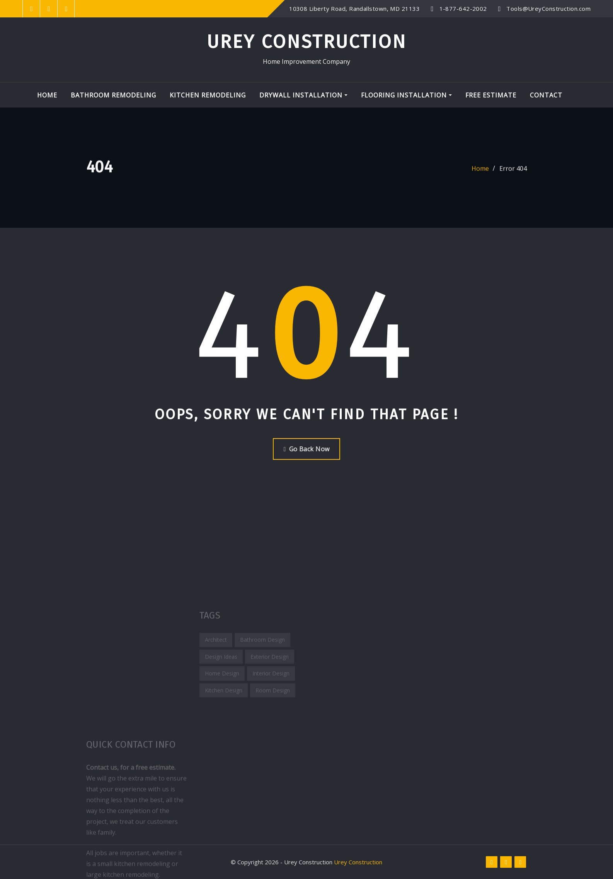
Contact (546, 95)
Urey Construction (307, 42)
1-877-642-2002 (463, 8)
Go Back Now (306, 449)
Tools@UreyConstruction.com (548, 8)
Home (47, 95)
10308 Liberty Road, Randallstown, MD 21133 (354, 8)
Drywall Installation (303, 95)
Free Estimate (490, 95)
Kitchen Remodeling (208, 95)
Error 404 (513, 172)
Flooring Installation (406, 95)
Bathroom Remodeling (113, 95)
